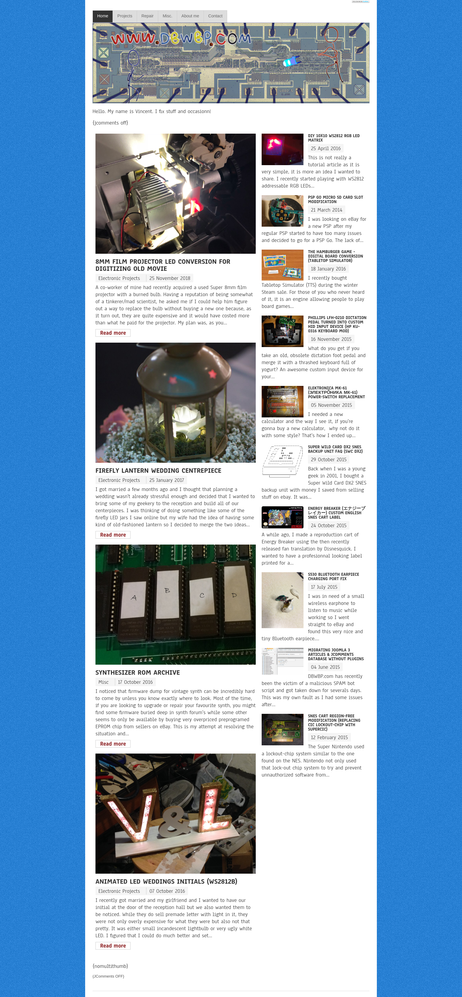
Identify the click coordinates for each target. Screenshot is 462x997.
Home (102, 16)
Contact (215, 16)
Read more (113, 332)
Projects (124, 16)
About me (190, 16)
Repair (147, 16)
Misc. (167, 16)
